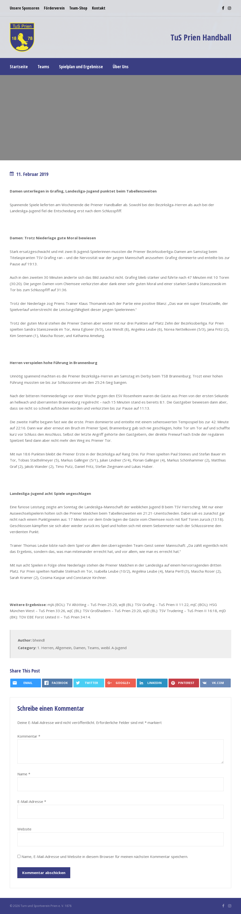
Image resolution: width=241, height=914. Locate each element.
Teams (93, 647)
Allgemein (63, 647)
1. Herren (45, 647)
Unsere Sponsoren (24, 8)
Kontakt (98, 8)
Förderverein (54, 8)
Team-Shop (78, 8)
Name (23, 773)
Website (24, 829)
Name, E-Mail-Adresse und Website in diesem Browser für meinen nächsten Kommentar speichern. (104, 856)
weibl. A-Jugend (114, 647)
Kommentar (28, 736)
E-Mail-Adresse (31, 801)
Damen (79, 647)
